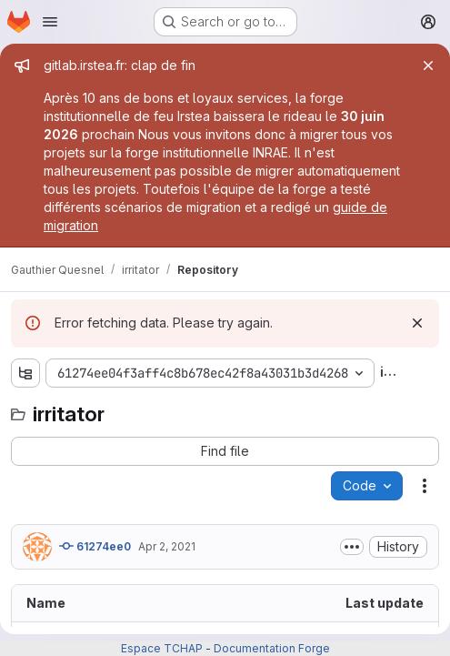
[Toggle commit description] (352, 547)
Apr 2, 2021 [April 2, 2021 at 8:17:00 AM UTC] (166, 546)
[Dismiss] (417, 323)
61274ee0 (95, 546)
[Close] (428, 65)
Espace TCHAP (162, 648)
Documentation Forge (272, 648)
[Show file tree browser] (25, 373)
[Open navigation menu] (50, 21)
